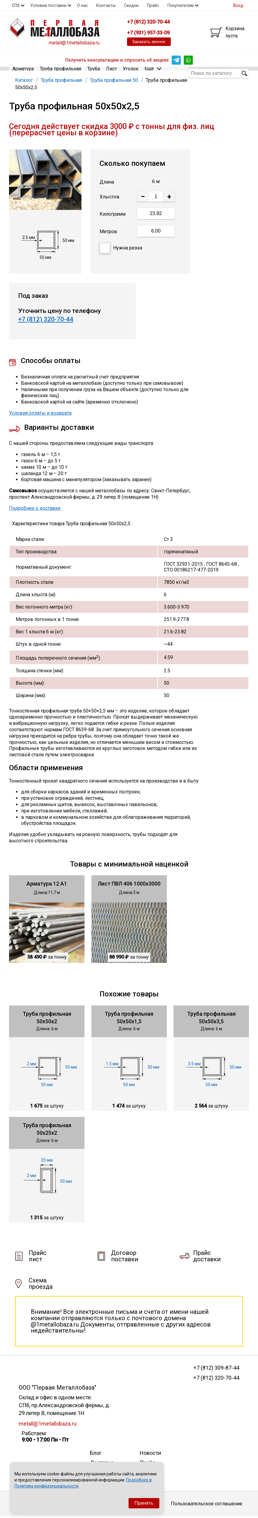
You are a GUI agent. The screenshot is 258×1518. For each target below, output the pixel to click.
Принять (144, 1503)
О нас (82, 5)
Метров (108, 233)
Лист (111, 73)
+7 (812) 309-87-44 (216, 1370)
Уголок (131, 73)
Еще (153, 73)
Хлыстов (109, 198)
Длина (107, 183)
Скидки (131, 5)
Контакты (106, 5)
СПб (16, 5)
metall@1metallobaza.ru (74, 43)
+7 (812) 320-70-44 (45, 320)
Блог (95, 1454)
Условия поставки (48, 5)
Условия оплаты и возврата (40, 414)
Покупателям (180, 5)
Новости (150, 1454)
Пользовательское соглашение (206, 1505)
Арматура (23, 73)
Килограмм (113, 215)
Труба (93, 73)
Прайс (153, 5)
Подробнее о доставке (35, 510)
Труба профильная (60, 73)
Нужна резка (121, 250)
